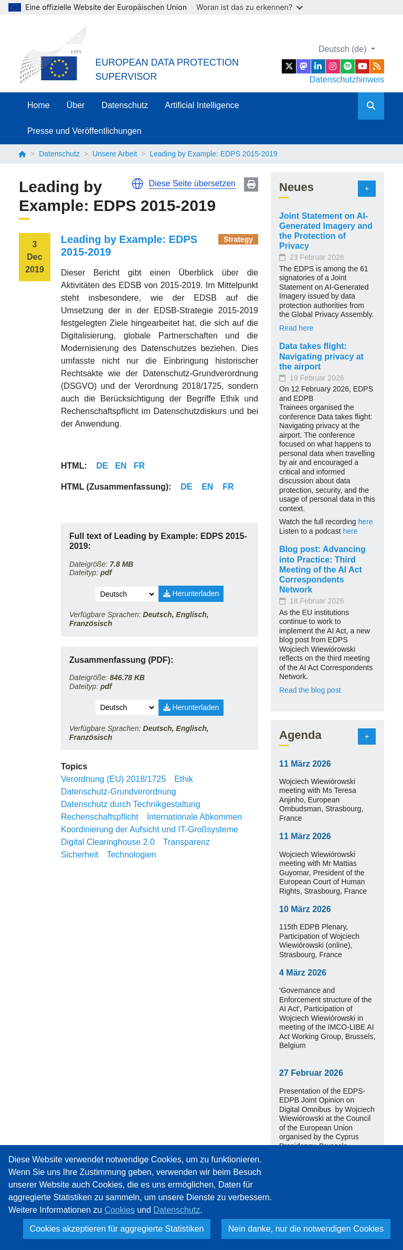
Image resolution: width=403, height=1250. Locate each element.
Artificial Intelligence (202, 105)
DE (102, 465)
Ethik (183, 779)
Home (38, 105)
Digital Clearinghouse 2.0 (108, 842)
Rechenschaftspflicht (100, 816)
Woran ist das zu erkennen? (249, 7)
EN (120, 465)
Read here (296, 328)
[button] (137, 183)
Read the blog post (310, 690)
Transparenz (186, 842)
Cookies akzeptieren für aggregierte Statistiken (117, 1228)
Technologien (131, 854)
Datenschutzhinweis (347, 79)
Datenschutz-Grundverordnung (118, 791)
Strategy (238, 239)
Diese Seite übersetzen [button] (192, 183)
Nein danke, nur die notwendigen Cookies (306, 1228)
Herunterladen (191, 593)
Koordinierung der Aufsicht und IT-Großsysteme (149, 829)
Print (251, 184)
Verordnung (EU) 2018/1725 (113, 779)
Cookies (119, 1209)
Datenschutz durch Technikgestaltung (130, 804)
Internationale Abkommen (194, 816)
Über (76, 105)
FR (139, 465)
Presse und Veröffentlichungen (84, 130)
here (365, 521)
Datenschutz (124, 105)
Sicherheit (79, 854)
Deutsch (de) (344, 49)
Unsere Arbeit (114, 154)
